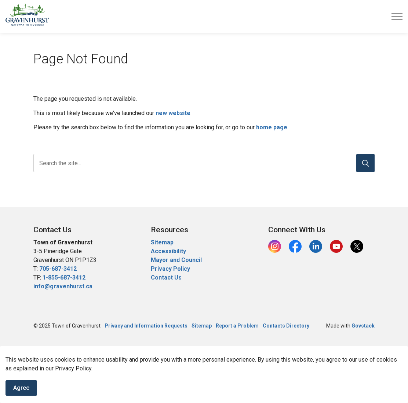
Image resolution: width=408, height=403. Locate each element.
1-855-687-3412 (64, 277)
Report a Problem (237, 326)
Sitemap (162, 242)
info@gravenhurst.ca (62, 286)
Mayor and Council (177, 259)
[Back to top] (204, 356)
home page (271, 127)
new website (173, 113)
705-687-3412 (58, 268)
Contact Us (166, 277)
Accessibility (168, 251)
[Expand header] (397, 16)
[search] (202, 163)
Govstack (363, 326)
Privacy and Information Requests (146, 326)
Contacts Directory (286, 326)
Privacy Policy (170, 268)
